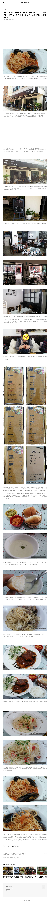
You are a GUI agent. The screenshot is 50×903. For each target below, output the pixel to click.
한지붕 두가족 (25, 2)
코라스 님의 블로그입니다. (10, 888)
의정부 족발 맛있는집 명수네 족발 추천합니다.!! (10, 857)
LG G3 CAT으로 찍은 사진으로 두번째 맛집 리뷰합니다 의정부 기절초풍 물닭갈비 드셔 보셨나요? (18, 856)
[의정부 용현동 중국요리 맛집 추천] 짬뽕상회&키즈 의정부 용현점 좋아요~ (14, 853)
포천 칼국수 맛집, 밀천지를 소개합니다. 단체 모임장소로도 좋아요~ (13, 854)
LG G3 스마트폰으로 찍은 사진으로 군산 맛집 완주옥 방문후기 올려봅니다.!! (15, 858)
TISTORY (25, 900)
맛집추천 (4, 851)
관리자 (29, 900)
